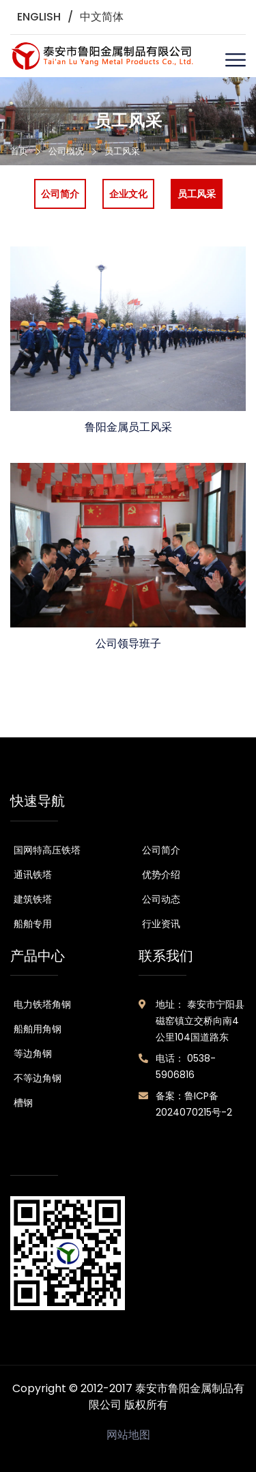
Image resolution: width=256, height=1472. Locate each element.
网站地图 (128, 1435)
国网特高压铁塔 (47, 850)
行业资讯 (161, 924)
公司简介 (161, 850)
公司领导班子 (128, 643)
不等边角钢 (37, 1078)
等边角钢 (33, 1053)
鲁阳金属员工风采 (128, 427)
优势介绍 (161, 874)
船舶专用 (33, 924)
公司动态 (161, 899)
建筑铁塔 (33, 899)
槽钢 (23, 1102)
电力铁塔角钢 (42, 1004)
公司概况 (66, 151)
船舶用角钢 (37, 1029)
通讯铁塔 (33, 874)
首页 (19, 151)
